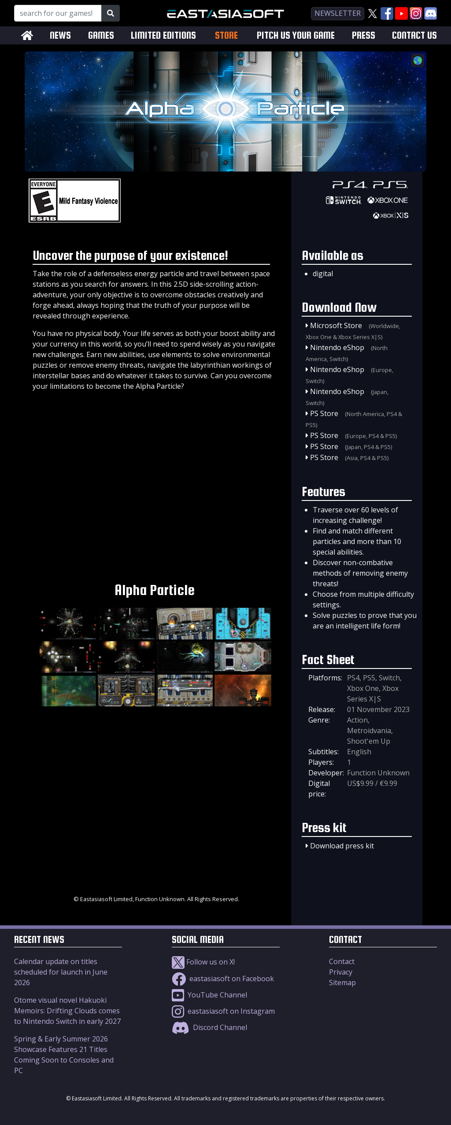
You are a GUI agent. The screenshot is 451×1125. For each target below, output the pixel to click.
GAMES (101, 35)
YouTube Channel (209, 995)
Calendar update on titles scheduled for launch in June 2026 (60, 972)
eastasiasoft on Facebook (223, 978)
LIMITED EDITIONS (163, 35)
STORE (226, 35)
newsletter (337, 13)
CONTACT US (414, 35)
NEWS (60, 35)
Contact (342, 961)
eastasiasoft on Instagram (223, 1011)
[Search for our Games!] (58, 13)
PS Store (324, 413)
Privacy (340, 972)
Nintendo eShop (337, 347)
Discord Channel (209, 1027)
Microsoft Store (336, 325)
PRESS (363, 35)
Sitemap (342, 982)
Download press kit (342, 846)
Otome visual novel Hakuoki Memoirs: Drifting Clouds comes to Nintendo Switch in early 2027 (67, 1010)
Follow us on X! (203, 962)
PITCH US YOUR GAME (296, 35)
